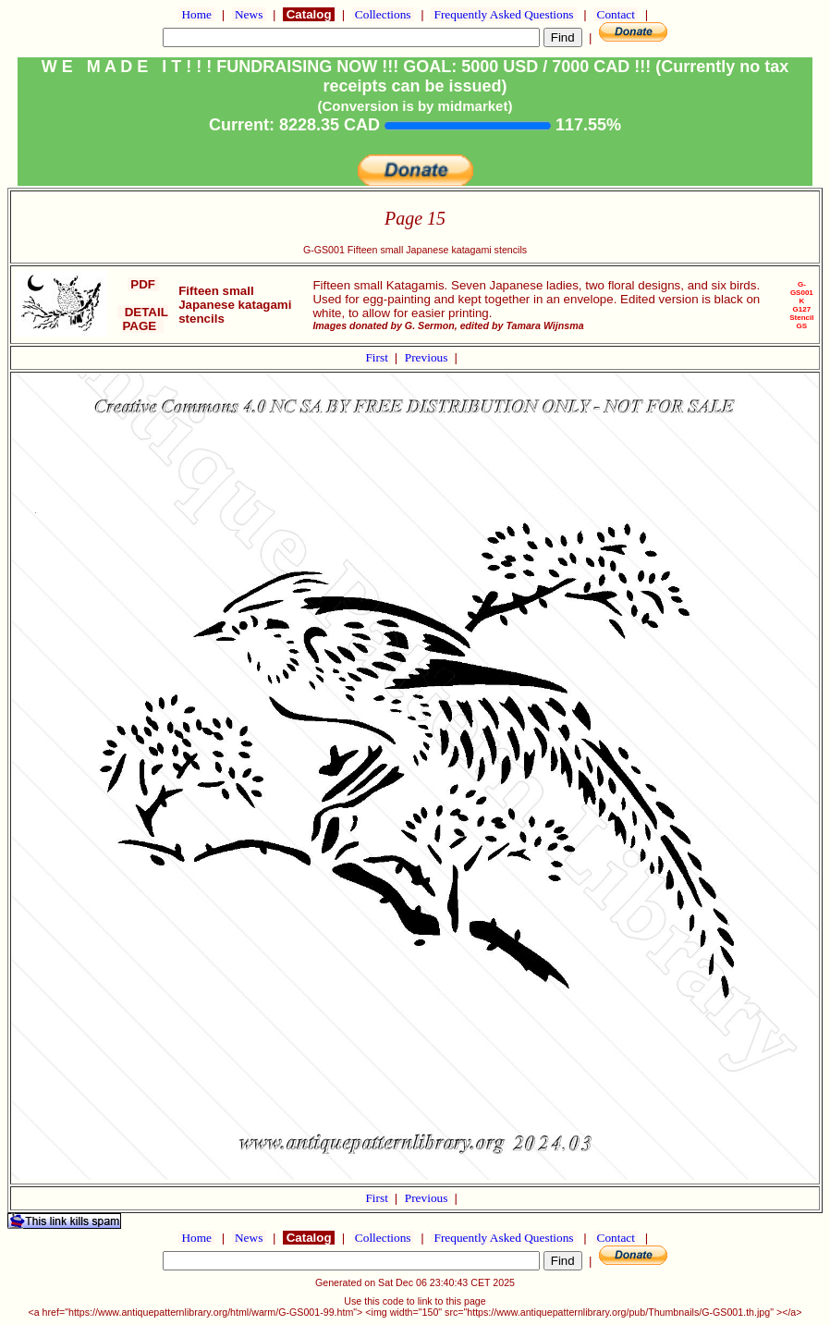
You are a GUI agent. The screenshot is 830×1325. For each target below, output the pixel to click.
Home (196, 14)
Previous (428, 357)
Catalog (309, 14)
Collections (383, 14)
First (378, 357)
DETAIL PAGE (142, 319)
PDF (143, 284)
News (249, 14)
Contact (615, 14)
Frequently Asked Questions (504, 14)
